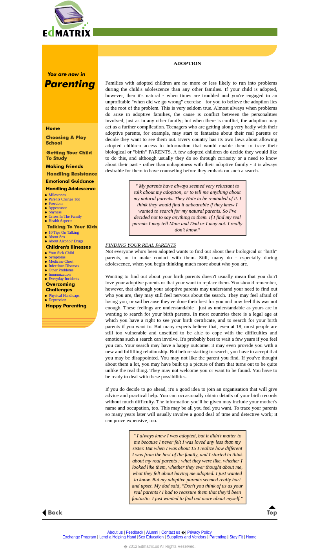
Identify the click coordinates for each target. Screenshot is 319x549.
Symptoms (57, 257)
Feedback (134, 532)
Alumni (152, 532)
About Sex (56, 237)
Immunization (60, 274)
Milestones (57, 195)
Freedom (56, 203)
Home (251, 537)
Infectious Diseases (64, 266)
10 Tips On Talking (64, 232)
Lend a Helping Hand (117, 537)
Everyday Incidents (64, 278)
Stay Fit (236, 537)
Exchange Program (79, 537)
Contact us (171, 532)
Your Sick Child (61, 253)
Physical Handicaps (64, 295)
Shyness (55, 212)
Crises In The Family (65, 216)
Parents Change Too (64, 199)
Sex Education (151, 537)
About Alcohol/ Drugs (66, 241)
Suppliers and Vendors (186, 537)
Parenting (218, 537)
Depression (57, 300)
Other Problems (61, 270)
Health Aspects (60, 221)
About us (114, 532)
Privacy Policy (199, 532)
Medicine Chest (61, 261)
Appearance (57, 208)
